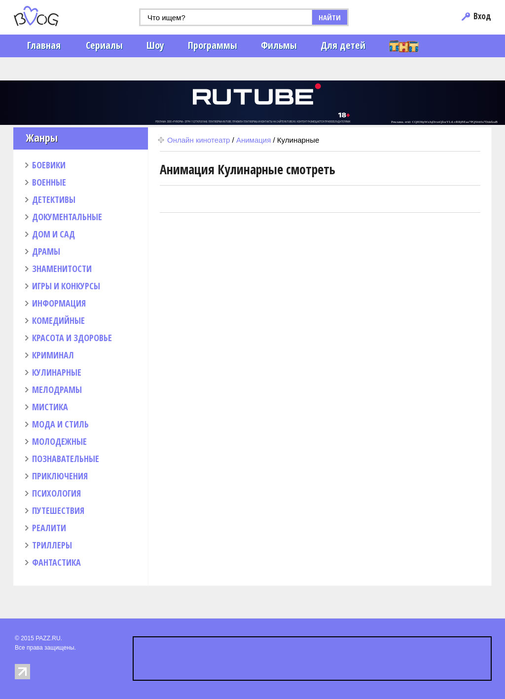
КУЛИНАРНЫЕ (56, 372)
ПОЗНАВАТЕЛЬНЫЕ (65, 459)
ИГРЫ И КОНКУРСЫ (66, 286)
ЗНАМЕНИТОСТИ (62, 268)
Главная (44, 45)
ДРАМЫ (46, 251)
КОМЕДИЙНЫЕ (58, 320)
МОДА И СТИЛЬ (60, 424)
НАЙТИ (330, 17)
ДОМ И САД (53, 234)
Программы (212, 45)
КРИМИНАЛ (53, 355)
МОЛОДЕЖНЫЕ (59, 441)
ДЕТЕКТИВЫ (53, 199)
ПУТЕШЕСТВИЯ (58, 510)
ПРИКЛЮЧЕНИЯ (60, 476)
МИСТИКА (50, 407)
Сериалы (104, 45)
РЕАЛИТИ (49, 528)
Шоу (155, 45)
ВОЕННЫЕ (49, 182)
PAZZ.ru (51, 16)
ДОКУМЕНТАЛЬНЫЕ (67, 217)
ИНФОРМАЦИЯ (59, 303)
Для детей (343, 45)
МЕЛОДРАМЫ (57, 389)
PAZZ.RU (48, 638)
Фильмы (279, 45)
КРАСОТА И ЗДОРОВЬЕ (72, 338)
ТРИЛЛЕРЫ (52, 545)
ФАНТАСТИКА (56, 562)
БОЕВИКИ (49, 165)
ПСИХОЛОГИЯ (56, 493)
